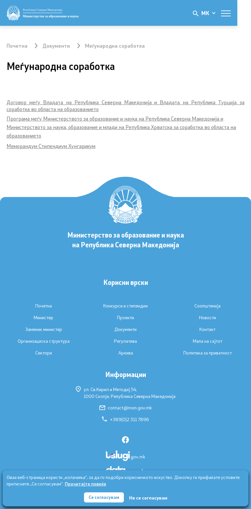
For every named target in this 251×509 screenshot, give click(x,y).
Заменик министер (43, 329)
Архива (125, 353)
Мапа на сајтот (207, 341)
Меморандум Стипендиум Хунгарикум (51, 145)
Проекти (125, 317)
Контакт (207, 329)
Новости (207, 317)
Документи (56, 45)
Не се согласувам (149, 497)
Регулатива (125, 341)
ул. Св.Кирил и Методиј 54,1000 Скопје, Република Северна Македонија (126, 392)
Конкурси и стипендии (125, 306)
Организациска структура (44, 341)
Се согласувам (104, 497)
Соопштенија (207, 306)
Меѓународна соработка (115, 45)
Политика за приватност (207, 353)
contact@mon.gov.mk (125, 408)
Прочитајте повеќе (85, 483)
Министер (43, 317)
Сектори (43, 353)
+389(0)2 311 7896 (125, 419)
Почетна (17, 45)
